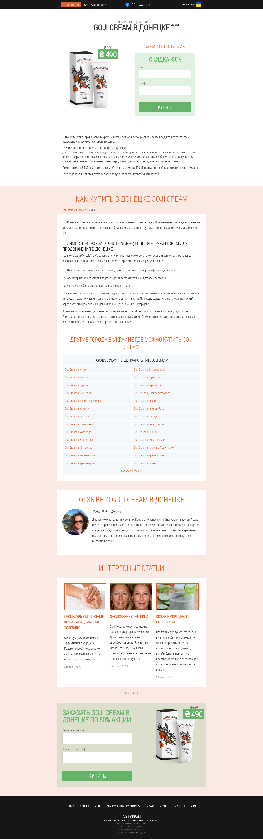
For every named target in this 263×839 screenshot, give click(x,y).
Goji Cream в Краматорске (149, 455)
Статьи (164, 805)
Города (150, 805)
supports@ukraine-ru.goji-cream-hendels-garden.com (131, 820)
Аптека (70, 805)
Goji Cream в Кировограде (80, 455)
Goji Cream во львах (76, 377)
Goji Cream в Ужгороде (78, 432)
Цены (194, 805)
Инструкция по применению (123, 805)
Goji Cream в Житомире (78, 447)
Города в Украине (131, 471)
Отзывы (84, 805)
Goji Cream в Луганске (77, 416)
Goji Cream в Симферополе (149, 369)
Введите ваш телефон (75, 749)
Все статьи (131, 693)
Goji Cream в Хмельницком (149, 440)
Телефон (143, 83)
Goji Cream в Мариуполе (148, 416)
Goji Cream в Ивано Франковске (83, 401)
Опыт (98, 805)
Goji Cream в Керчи (145, 401)
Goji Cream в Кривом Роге (149, 408)
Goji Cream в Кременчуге (79, 463)
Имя (141, 67)
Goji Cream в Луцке (145, 463)
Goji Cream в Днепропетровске (152, 393)
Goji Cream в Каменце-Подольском (154, 447)
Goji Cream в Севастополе (149, 424)
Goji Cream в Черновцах (79, 393)
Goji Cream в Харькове (147, 377)
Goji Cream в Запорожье (79, 440)
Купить (165, 107)
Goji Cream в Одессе (76, 385)
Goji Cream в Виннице (146, 432)
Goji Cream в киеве (75, 369)
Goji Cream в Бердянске (147, 385)
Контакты (179, 805)
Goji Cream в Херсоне (77, 408)
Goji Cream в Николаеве (79, 424)
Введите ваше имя (73, 730)
